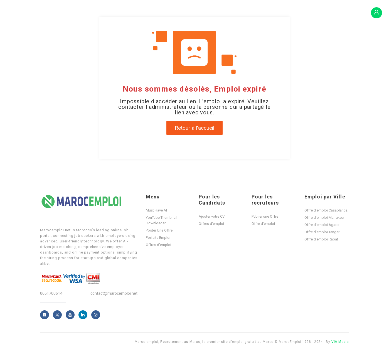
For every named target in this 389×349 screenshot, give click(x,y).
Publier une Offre (265, 216)
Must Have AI (156, 210)
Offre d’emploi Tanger (321, 232)
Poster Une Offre (159, 230)
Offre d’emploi (263, 224)
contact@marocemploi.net (113, 293)
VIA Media (340, 342)
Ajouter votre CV (212, 216)
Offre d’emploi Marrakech (325, 217)
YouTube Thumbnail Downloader (161, 220)
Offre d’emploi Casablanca (326, 210)
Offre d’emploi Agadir (321, 225)
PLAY (348, 12)
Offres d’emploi (263, 12)
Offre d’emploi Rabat (321, 239)
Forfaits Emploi (301, 12)
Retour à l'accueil (194, 128)
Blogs (329, 12)
